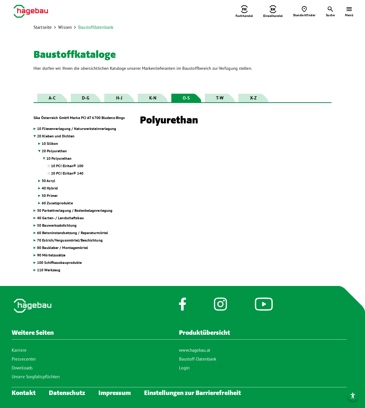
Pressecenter (24, 359)
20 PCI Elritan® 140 (67, 173)
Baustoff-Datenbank (197, 359)
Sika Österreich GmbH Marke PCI (79, 117)
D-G (85, 98)
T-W (219, 98)
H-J (119, 98)
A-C (52, 98)
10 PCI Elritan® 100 (67, 165)
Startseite (43, 27)
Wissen (65, 27)
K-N (152, 98)
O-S (186, 98)
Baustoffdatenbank (95, 27)
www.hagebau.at (194, 350)
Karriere (19, 350)
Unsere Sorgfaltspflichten (36, 376)
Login (184, 368)
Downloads (22, 368)
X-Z (253, 98)
